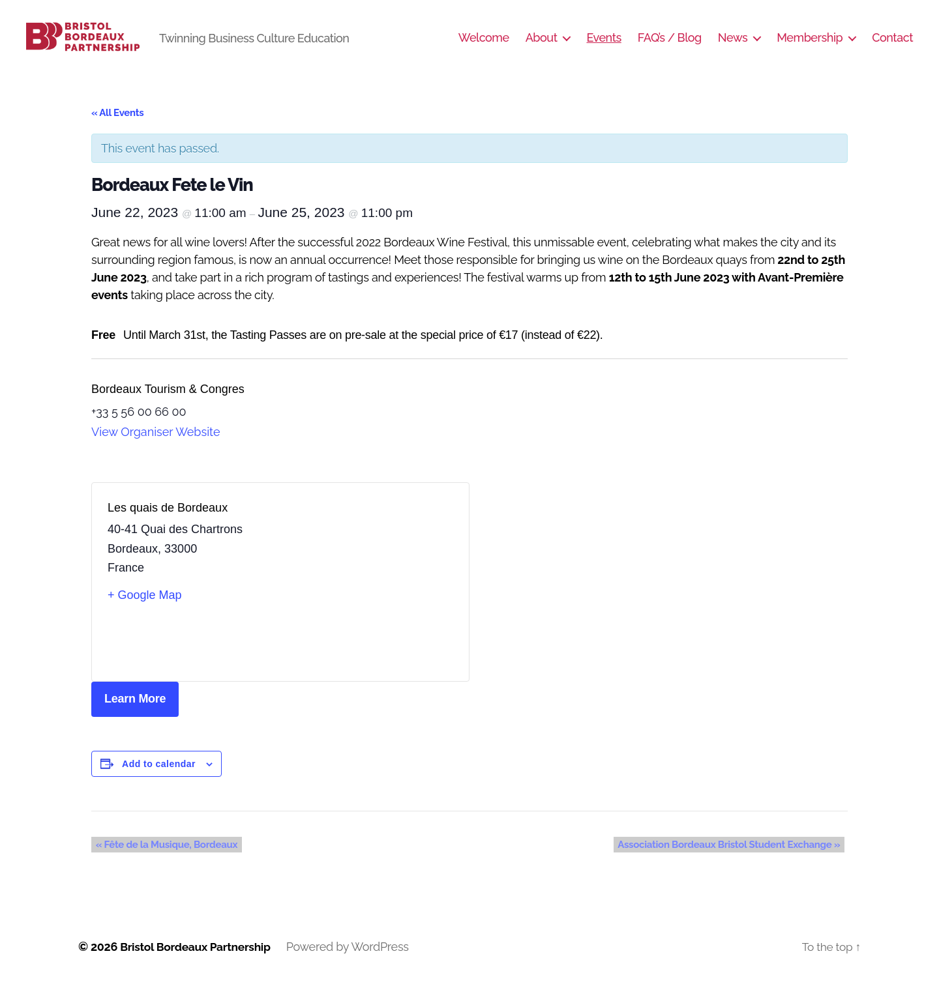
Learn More (135, 718)
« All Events (117, 132)
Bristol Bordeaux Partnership (198, 966)
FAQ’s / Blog (670, 47)
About (542, 47)
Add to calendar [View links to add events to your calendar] (159, 783)
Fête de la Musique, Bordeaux (162, 864)
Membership (809, 47)
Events (603, 47)
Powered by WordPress (353, 966)
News (732, 47)
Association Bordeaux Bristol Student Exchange (733, 864)
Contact (892, 47)
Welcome (483, 47)
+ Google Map (145, 614)
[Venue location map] (366, 601)
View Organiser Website (155, 451)
